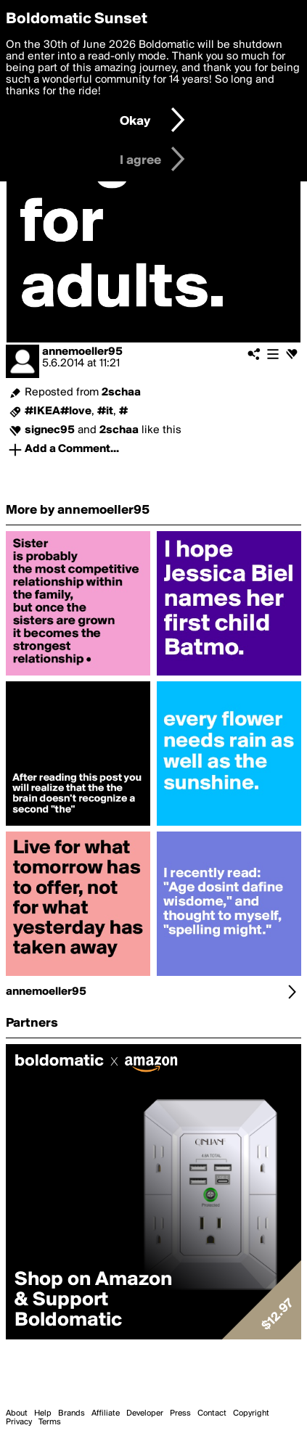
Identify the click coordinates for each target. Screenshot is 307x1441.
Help (43, 1413)
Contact (211, 1413)
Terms (49, 1422)
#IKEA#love (58, 411)
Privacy (19, 1422)
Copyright (251, 1413)
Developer (144, 1413)
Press (180, 1413)
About (17, 1413)
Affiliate (105, 1413)
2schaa (121, 392)
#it (105, 411)
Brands (71, 1413)
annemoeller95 (82, 352)
